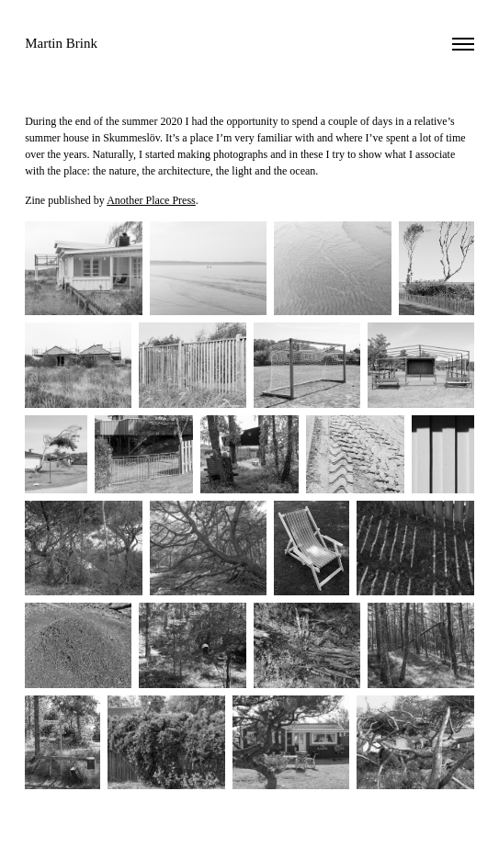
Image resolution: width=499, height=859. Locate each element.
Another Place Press (151, 200)
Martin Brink (61, 43)
